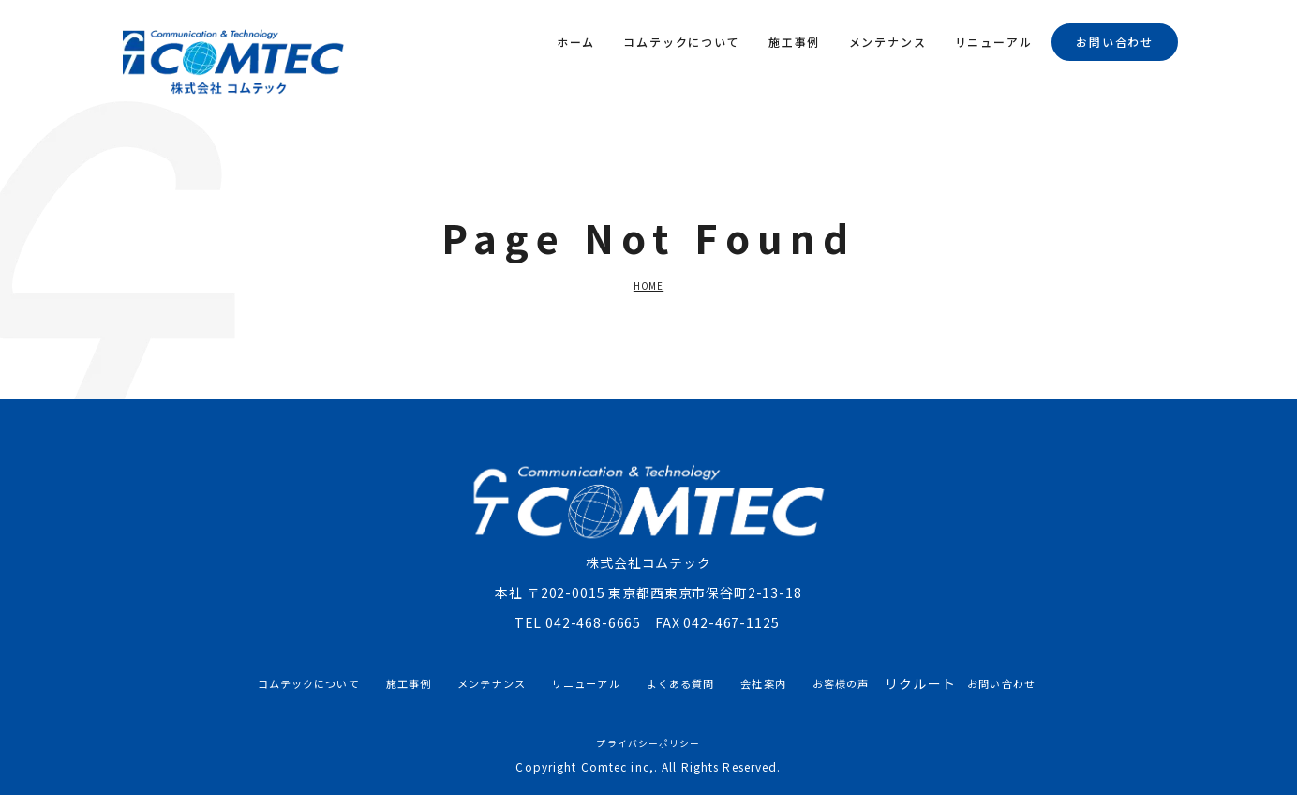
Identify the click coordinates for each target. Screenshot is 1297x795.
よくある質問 (681, 683)
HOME (648, 285)
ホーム (576, 42)
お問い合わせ (1115, 42)
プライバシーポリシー (648, 743)
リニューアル (994, 42)
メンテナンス (888, 42)
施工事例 (794, 42)
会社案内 (762, 683)
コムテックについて (681, 42)
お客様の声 (841, 683)
